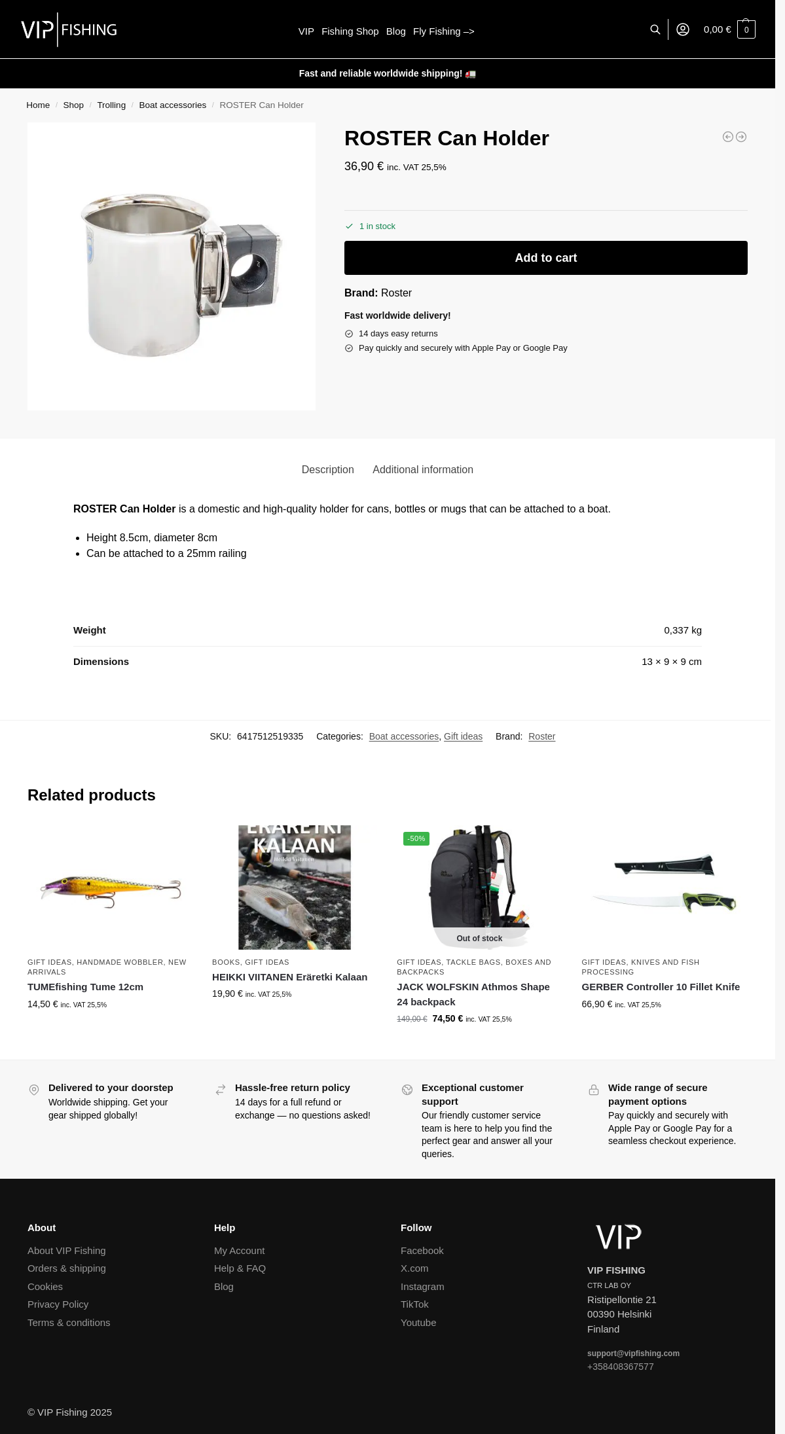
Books (226, 962)
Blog (224, 1286)
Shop (74, 105)
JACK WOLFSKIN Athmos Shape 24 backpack (473, 994)
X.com (415, 1268)
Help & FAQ (240, 1268)
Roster (396, 292)
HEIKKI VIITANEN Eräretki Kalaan (289, 976)
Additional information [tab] (423, 469)
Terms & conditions (69, 1322)
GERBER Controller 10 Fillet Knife (661, 986)
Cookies (45, 1286)
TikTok (415, 1304)
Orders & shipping (66, 1268)
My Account (239, 1250)
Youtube (419, 1322)
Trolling (111, 105)
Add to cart (546, 257)
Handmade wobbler (120, 962)
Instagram (423, 1286)
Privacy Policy (57, 1304)
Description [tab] (328, 469)
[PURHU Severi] (741, 136)
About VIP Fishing (66, 1250)
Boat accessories (172, 105)
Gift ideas (463, 736)
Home (38, 105)
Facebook (422, 1250)
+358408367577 (620, 1366)
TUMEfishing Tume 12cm (85, 986)
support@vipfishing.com (633, 1353)
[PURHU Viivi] (728, 136)
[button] (730, 29)
